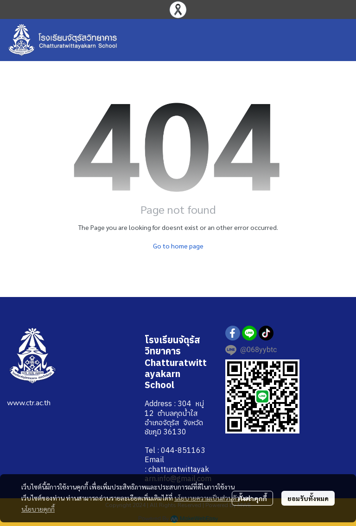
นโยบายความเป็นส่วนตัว (207, 498)
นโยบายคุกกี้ (38, 509)
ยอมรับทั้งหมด (308, 498)
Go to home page (178, 245)
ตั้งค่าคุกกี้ (252, 498)
